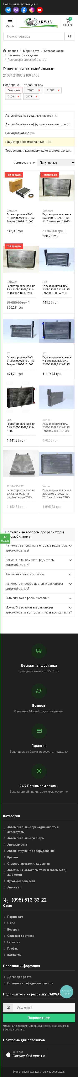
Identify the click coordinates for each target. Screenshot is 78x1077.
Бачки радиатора (20, 133)
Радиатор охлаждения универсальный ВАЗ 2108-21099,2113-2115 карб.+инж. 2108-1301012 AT (56, 361)
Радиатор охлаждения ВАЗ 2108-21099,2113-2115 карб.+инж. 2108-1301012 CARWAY (21, 289)
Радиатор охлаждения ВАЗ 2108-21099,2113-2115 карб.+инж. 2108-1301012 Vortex (56, 494)
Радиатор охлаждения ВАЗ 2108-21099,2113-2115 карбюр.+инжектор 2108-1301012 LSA (21, 427)
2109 (11, 96)
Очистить (14, 90)
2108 (29, 96)
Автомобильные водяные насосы (31, 115)
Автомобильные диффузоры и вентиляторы (37, 124)
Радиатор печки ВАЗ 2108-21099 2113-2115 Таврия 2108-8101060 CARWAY (20, 218)
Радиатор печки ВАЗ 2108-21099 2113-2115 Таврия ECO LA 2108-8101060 (55, 289)
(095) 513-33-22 (25, 900)
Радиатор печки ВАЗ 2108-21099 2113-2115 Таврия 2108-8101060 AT (20, 361)
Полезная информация (19, 4)
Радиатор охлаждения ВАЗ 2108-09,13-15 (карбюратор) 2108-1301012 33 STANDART (21, 494)
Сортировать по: (24, 162)
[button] (25, 1054)
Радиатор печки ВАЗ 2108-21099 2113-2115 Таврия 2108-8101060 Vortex (55, 427)
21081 (31, 90)
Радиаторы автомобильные (28, 142)
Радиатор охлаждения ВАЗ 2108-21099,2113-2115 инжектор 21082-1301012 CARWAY (56, 218)
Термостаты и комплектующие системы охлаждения (40, 150)
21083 (50, 90)
